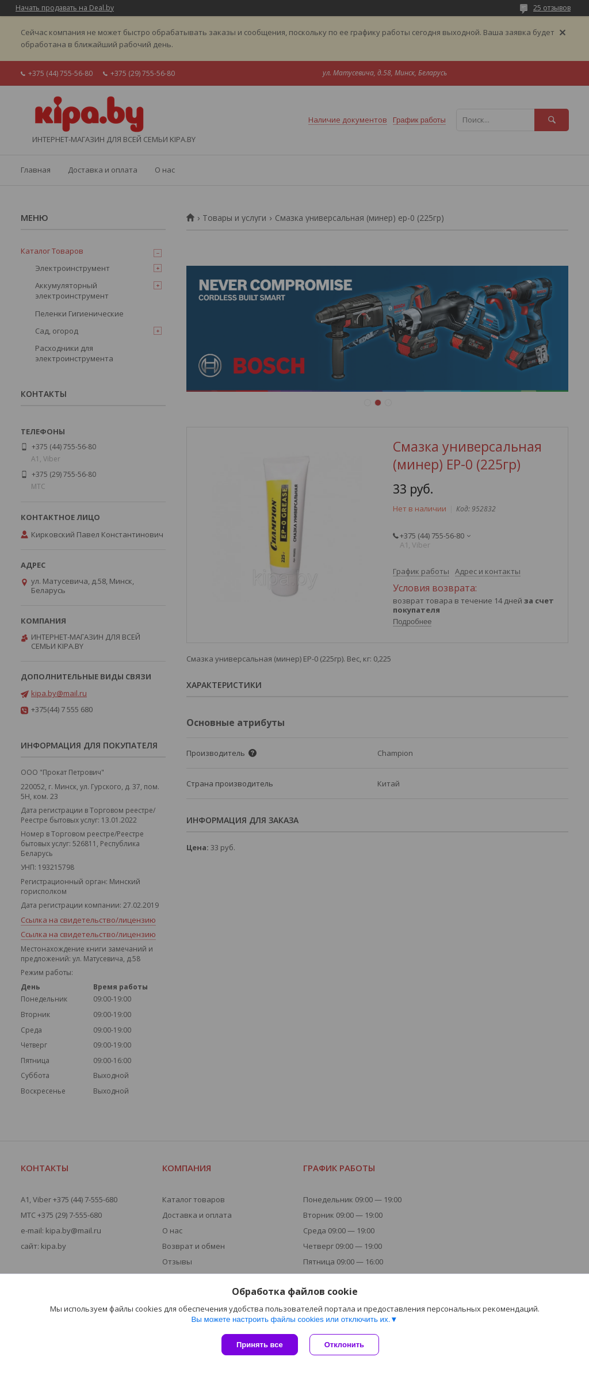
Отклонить (344, 1344)
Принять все (259, 1344)
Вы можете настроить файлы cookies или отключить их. (290, 1319)
